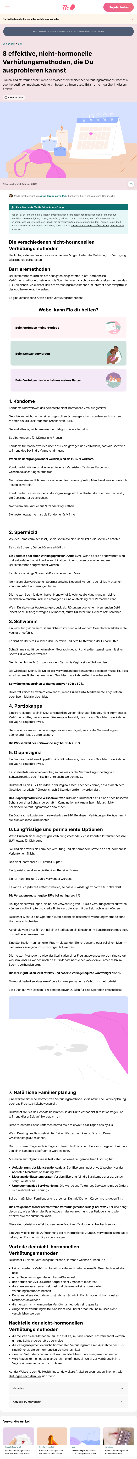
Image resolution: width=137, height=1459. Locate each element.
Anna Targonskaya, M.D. (53, 196)
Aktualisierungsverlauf (68, 1402)
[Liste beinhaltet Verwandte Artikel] (68, 1442)
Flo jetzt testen (119, 7)
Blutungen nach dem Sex (25, 1376)
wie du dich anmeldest (94, 31)
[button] (68, 1388)
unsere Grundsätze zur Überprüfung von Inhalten (97, 225)
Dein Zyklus (9, 43)
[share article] (131, 184)
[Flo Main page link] (68, 7)
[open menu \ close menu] (7, 7)
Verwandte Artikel (16, 1421)
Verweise (18, 1388)
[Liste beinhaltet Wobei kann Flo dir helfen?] (68, 354)
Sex (20, 43)
